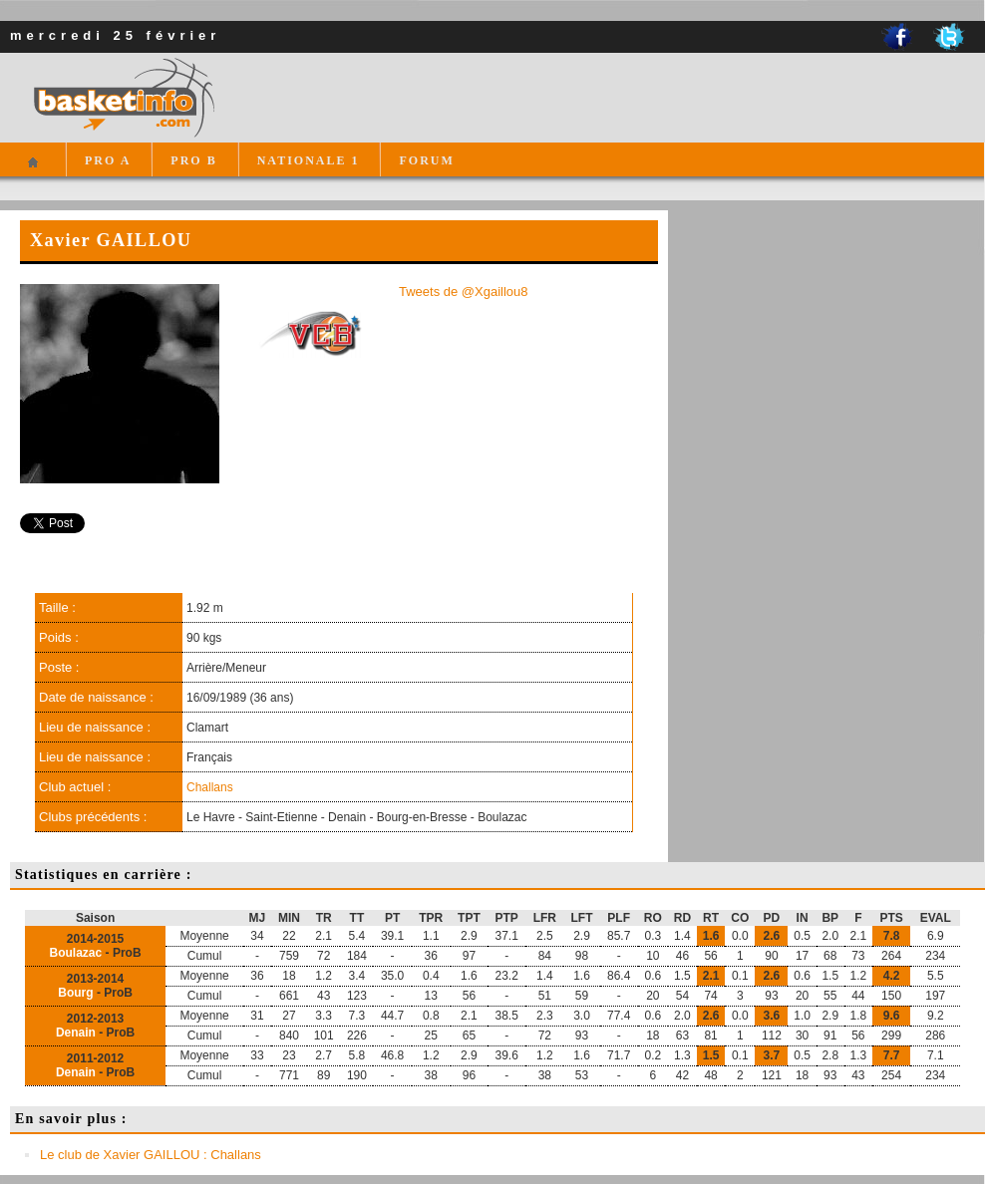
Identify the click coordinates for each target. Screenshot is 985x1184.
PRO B (193, 160)
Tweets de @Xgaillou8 (463, 291)
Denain (76, 1032)
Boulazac (76, 953)
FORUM (426, 160)
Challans (209, 787)
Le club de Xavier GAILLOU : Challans (150, 1154)
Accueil (32, 171)
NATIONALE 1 (308, 160)
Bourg (75, 993)
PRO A (108, 160)
